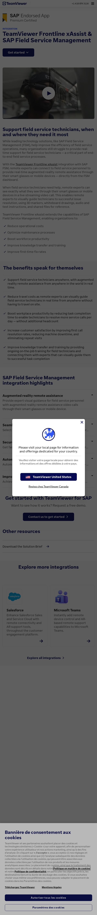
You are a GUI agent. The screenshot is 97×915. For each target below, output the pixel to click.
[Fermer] (81, 422)
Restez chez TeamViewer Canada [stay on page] (48, 486)
